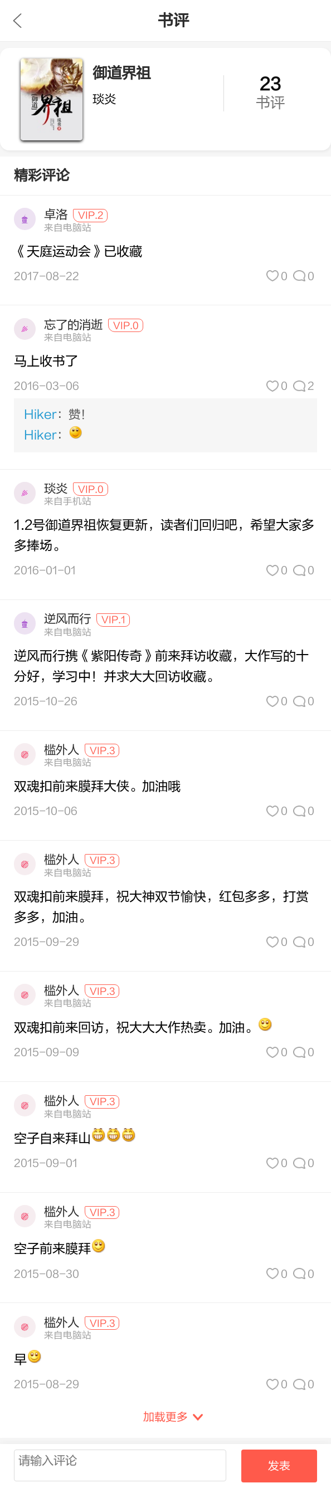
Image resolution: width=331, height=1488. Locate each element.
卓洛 (55, 215)
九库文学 (17, 20)
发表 (279, 1466)
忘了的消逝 (73, 325)
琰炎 (55, 489)
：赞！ (58, 415)
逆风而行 (67, 619)
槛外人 (61, 750)
